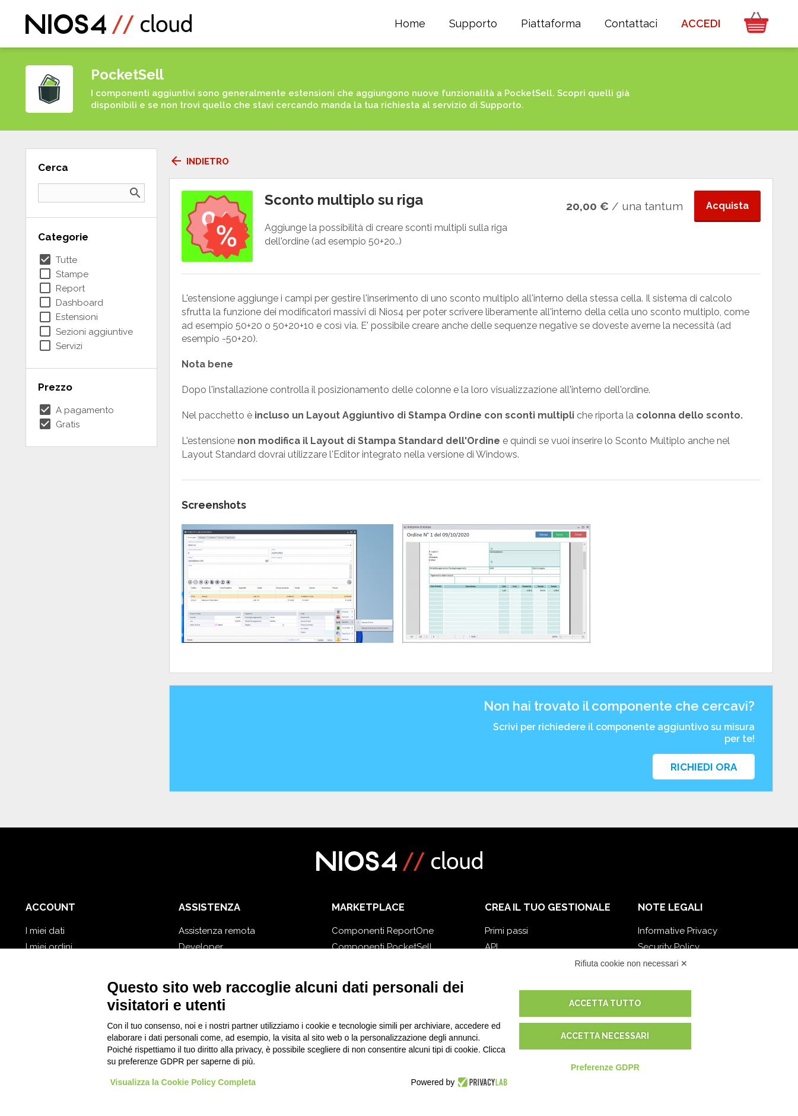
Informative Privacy (677, 930)
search (135, 193)
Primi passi (506, 930)
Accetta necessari (605, 1036)
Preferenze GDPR (605, 1067)
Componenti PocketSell (382, 946)
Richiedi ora (703, 767)
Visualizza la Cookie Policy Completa (183, 1082)
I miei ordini (49, 946)
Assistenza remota (217, 930)
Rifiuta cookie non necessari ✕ (631, 963)
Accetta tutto (605, 1003)
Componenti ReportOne (383, 930)
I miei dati (45, 930)
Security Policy (669, 946)
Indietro (199, 161)
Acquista (727, 205)
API (491, 946)
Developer (201, 946)
